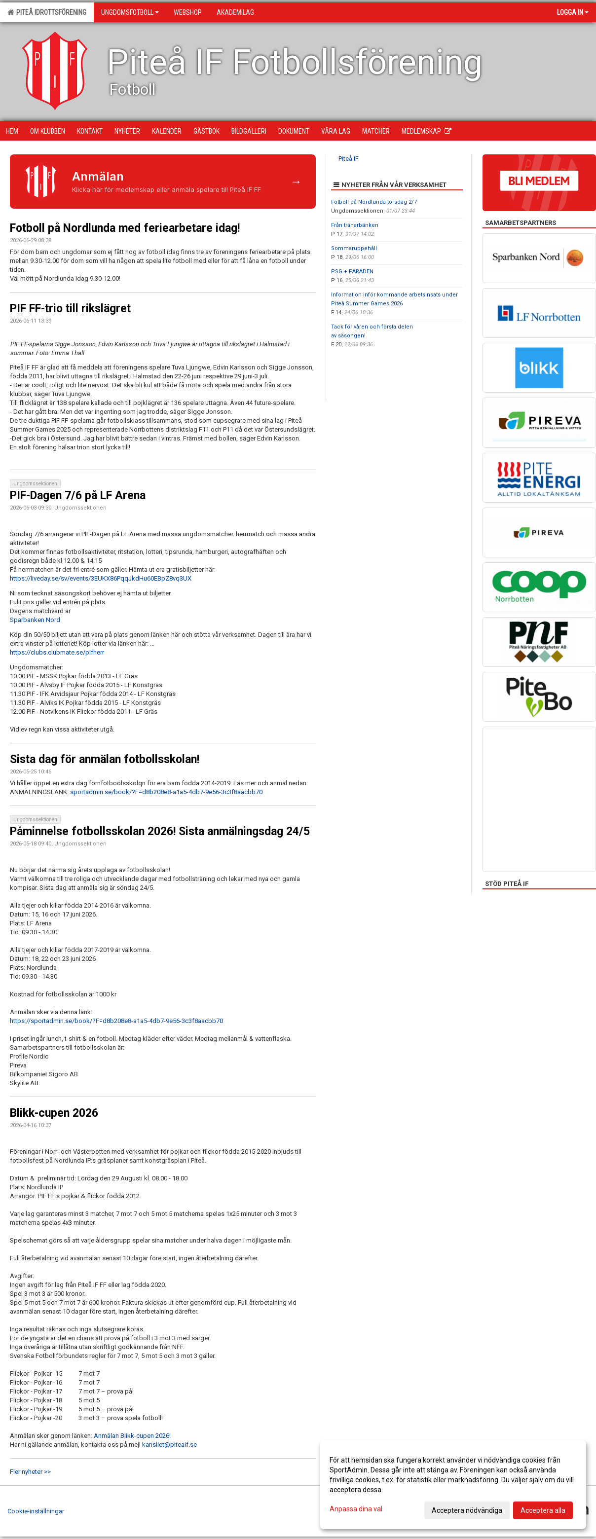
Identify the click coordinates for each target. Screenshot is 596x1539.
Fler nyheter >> (30, 1471)
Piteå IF (348, 158)
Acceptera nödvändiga (467, 1510)
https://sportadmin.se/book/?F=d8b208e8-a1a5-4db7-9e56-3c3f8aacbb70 (116, 1021)
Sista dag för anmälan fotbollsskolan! (104, 759)
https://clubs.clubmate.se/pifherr (57, 652)
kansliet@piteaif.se (169, 1444)
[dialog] (453, 1484)
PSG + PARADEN (352, 271)
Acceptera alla (543, 1510)
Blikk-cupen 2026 (54, 1113)
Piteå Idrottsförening (46, 12)
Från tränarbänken (354, 225)
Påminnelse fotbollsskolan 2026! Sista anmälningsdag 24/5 (160, 831)
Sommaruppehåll (354, 248)
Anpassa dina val (356, 1509)
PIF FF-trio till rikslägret (70, 308)
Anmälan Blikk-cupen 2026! (132, 1435)
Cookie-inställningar (35, 1511)
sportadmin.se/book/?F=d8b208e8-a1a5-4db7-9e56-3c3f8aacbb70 (166, 792)
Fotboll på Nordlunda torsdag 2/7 (374, 202)
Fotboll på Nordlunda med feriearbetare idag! (125, 228)
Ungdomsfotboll (130, 12)
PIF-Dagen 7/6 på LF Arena (78, 495)
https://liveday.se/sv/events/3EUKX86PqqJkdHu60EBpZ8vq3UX (100, 578)
